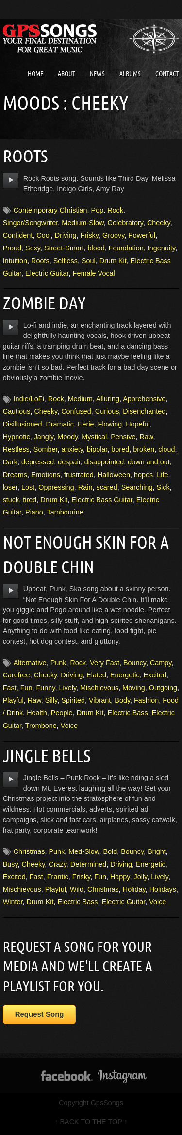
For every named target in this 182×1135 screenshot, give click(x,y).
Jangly (44, 437)
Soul (89, 261)
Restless (16, 449)
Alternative (30, 663)
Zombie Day (44, 303)
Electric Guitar (47, 273)
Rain (85, 487)
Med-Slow (83, 851)
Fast (10, 688)
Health (37, 713)
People (62, 713)
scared (106, 487)
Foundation (126, 248)
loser (10, 487)
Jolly (140, 877)
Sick (162, 487)
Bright (157, 851)
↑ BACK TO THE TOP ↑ (90, 1122)
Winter (13, 901)
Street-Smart (64, 248)
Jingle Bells (46, 755)
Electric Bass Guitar (101, 500)
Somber (45, 449)
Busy (10, 864)
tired (29, 500)
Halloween (114, 475)
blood (96, 248)
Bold (110, 851)
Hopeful (138, 424)
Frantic (57, 877)
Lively (67, 688)
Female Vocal (94, 273)
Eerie (86, 424)
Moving (133, 688)
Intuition (15, 261)
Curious (107, 411)
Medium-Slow (82, 223)
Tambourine (65, 512)
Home (35, 74)
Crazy (57, 864)
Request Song (39, 1014)
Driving (66, 235)
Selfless (65, 261)
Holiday (134, 889)
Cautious (17, 411)
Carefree (16, 675)
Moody (67, 437)
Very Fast (104, 663)
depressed (37, 462)
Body (122, 700)
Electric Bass (128, 713)
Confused (76, 411)
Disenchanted (144, 411)
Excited (155, 675)
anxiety (72, 449)
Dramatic (60, 424)
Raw (146, 437)
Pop (97, 210)
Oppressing (56, 487)
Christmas (29, 851)
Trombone (41, 725)
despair (69, 462)
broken (143, 449)
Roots (25, 156)
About (66, 74)
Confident (18, 235)
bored (120, 449)
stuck (11, 500)
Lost (27, 487)
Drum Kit (113, 261)
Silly (51, 700)
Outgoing (163, 688)
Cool (43, 235)
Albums (130, 74)
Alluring (107, 399)
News (97, 74)
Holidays (162, 889)
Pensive (123, 437)
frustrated (79, 475)
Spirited (73, 700)
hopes (143, 475)
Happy (120, 877)
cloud (166, 449)
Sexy (32, 248)
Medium (80, 399)
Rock (115, 210)
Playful (13, 700)
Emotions (45, 475)
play (11, 180)
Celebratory (125, 223)
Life (162, 475)
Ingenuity (161, 248)
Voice (69, 725)
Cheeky (158, 223)
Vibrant (100, 700)
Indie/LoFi (29, 399)
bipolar (97, 449)
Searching (137, 487)
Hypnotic (16, 437)
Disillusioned (22, 424)
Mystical (94, 437)
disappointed (104, 462)
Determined (88, 864)
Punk (58, 663)
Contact (167, 74)
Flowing (110, 424)
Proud (12, 248)
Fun (26, 688)
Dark (10, 462)
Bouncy (134, 663)
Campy (161, 663)
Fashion (146, 700)
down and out (148, 462)
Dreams (15, 475)
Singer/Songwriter (30, 223)
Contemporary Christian (50, 210)
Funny (45, 688)
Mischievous (99, 688)
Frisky (90, 235)
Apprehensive (144, 399)
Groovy (113, 235)
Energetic (125, 675)
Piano (34, 512)
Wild (76, 889)
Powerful (141, 235)
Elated (96, 675)
